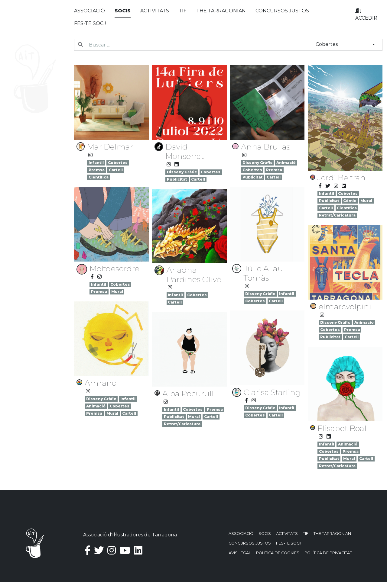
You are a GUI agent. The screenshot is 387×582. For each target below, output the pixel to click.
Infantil (96, 162)
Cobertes (118, 162)
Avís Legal (240, 553)
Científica (99, 177)
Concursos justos (282, 11)
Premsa (97, 170)
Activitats (154, 11)
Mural (366, 200)
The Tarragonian (221, 11)
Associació (89, 11)
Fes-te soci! (90, 23)
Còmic (349, 200)
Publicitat (177, 179)
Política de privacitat (328, 553)
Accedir (366, 14)
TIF (183, 11)
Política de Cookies (277, 553)
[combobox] (345, 44)
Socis (123, 11)
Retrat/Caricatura (337, 215)
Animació (286, 162)
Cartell (116, 170)
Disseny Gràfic (182, 172)
